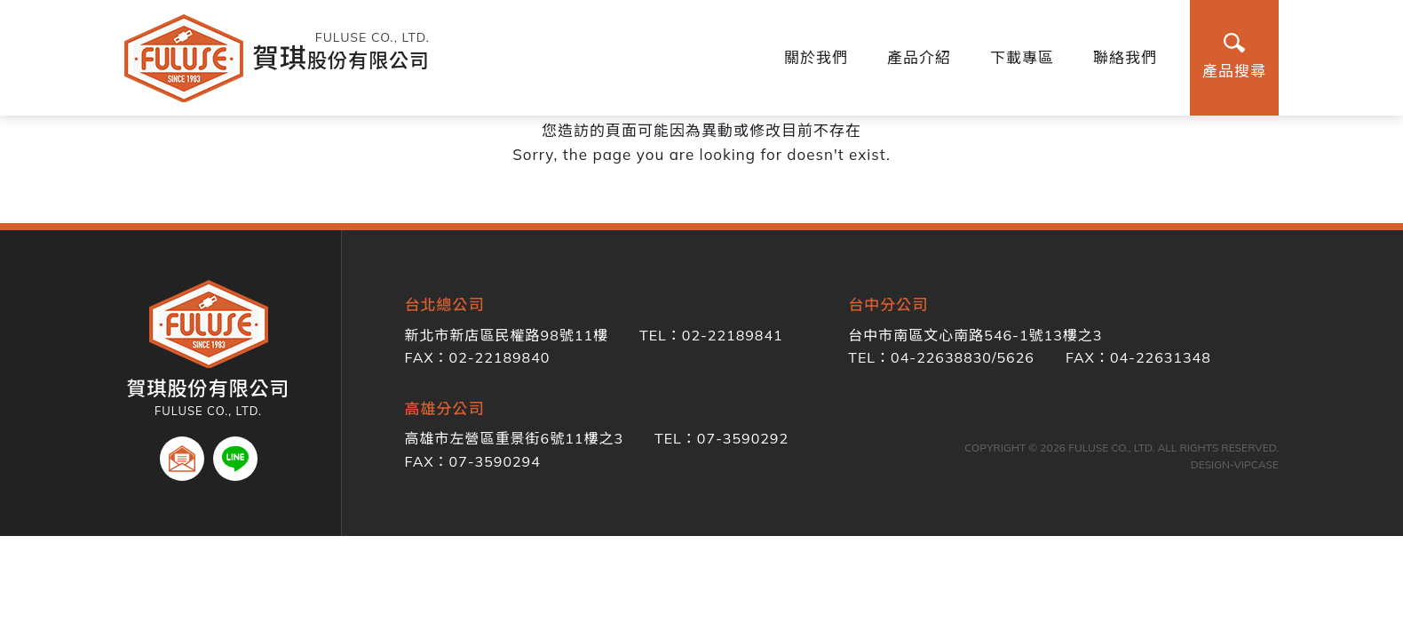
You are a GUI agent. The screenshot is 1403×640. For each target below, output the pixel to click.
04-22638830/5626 (962, 357)
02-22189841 (732, 335)
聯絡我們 (1125, 57)
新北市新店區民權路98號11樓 (506, 335)
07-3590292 (743, 438)
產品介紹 (919, 57)
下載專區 (1022, 57)
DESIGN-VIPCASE (1235, 464)
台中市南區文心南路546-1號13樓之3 (975, 335)
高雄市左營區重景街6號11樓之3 (514, 438)
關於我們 (816, 57)
